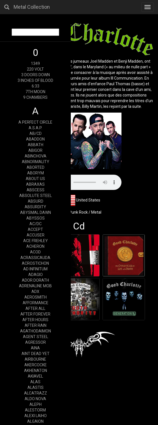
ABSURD (35, 201)
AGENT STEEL (35, 336)
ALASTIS (35, 387)
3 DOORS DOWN (35, 75)
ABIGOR (35, 150)
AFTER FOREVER (35, 314)
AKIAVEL (35, 376)
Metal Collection (32, 7)
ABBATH (35, 145)
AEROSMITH (35, 297)
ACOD (35, 252)
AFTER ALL (35, 308)
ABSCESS (35, 190)
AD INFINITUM (35, 269)
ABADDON (35, 139)
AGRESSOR (35, 342)
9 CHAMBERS (35, 97)
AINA (35, 348)
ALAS (35, 382)
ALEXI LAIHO (35, 415)
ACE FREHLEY (35, 240)
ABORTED (35, 167)
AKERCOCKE (35, 365)
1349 (35, 63)
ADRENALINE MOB (35, 286)
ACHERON (35, 246)
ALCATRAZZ (35, 393)
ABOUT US (35, 178)
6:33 (35, 86)
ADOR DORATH (35, 280)
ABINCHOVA (35, 156)
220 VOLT (35, 69)
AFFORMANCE (35, 303)
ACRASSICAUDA (35, 257)
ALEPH (35, 404)
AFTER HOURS (35, 319)
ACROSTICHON (35, 263)
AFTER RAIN (35, 325)
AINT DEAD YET (36, 353)
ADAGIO (35, 274)
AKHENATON (35, 370)
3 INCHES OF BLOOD (35, 80)
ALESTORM (35, 410)
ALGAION (35, 421)
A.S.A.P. (35, 128)
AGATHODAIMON (35, 331)
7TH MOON (35, 91)
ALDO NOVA (35, 398)
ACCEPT (35, 229)
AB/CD (35, 133)
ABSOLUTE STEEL (35, 195)
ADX (35, 291)
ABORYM (35, 173)
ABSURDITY (35, 207)
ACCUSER (35, 235)
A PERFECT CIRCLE (35, 122)
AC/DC (35, 224)
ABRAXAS (35, 184)
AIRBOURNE (35, 359)
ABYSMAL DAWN (35, 212)
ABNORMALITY (35, 161)
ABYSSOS (35, 218)
